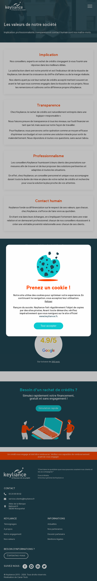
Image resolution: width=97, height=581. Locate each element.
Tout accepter (49, 326)
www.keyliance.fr (48, 316)
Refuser (48, 301)
